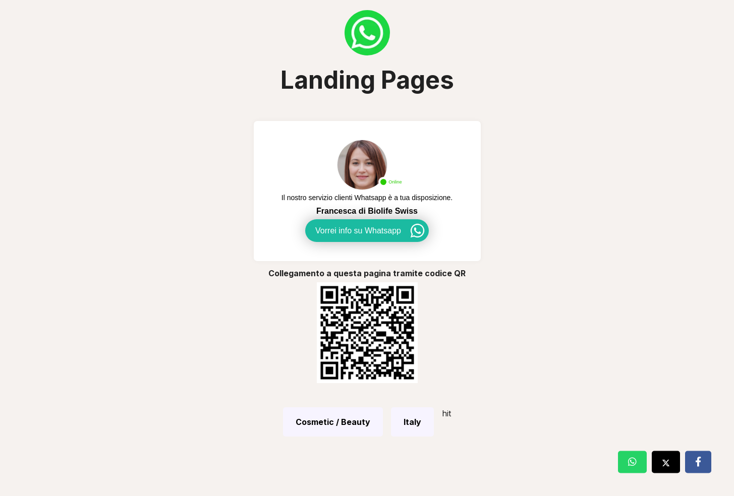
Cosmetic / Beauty (333, 422)
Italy (412, 422)
